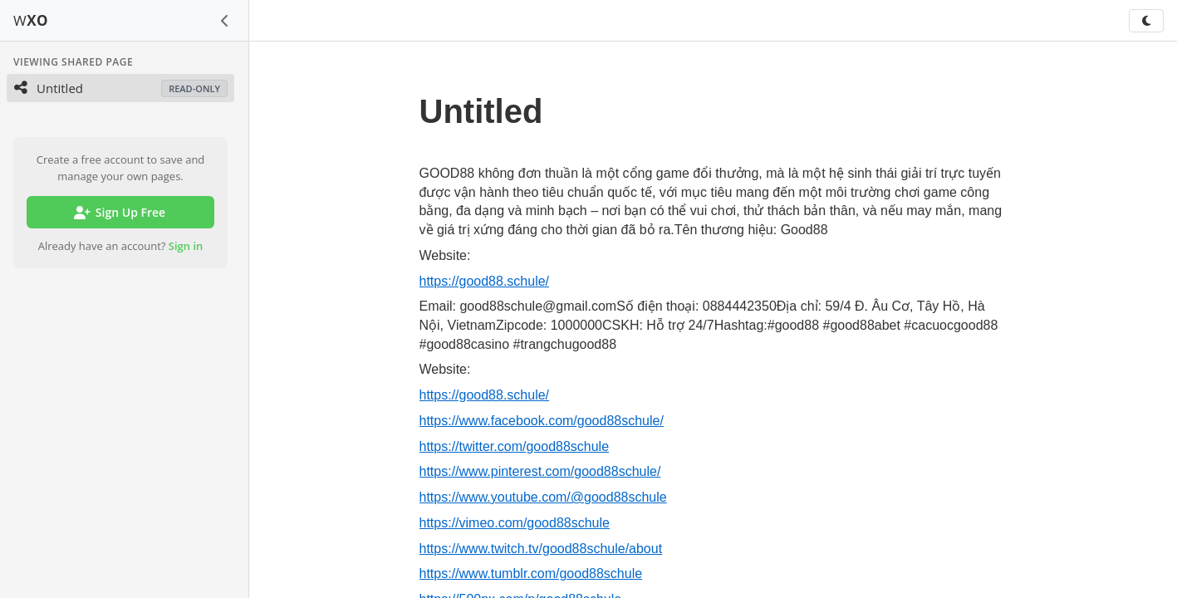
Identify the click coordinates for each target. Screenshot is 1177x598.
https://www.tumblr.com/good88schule (531, 573)
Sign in (186, 245)
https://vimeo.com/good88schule (514, 523)
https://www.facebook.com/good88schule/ (541, 421)
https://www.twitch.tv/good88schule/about (541, 549)
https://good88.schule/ (484, 281)
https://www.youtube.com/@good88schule (543, 497)
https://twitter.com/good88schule (514, 446)
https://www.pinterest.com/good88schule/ (540, 471)
